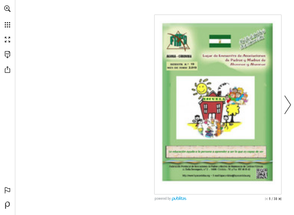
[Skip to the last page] (280, 198)
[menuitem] (7, 16)
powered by (163, 198)
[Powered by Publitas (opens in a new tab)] (7, 205)
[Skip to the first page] (266, 198)
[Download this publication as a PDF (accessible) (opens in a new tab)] (7, 54)
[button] (7, 8)
